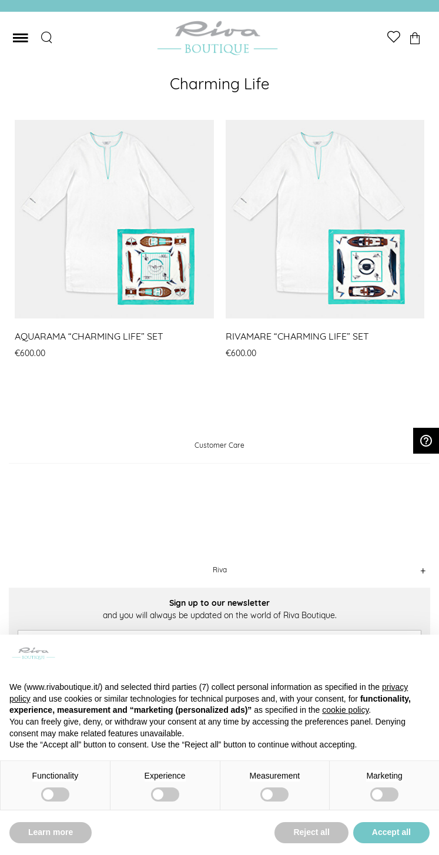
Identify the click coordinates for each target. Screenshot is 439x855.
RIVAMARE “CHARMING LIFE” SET (297, 336)
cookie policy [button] (345, 710)
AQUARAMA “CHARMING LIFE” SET (89, 336)
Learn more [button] (50, 832)
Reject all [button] (311, 832)
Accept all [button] (391, 832)
